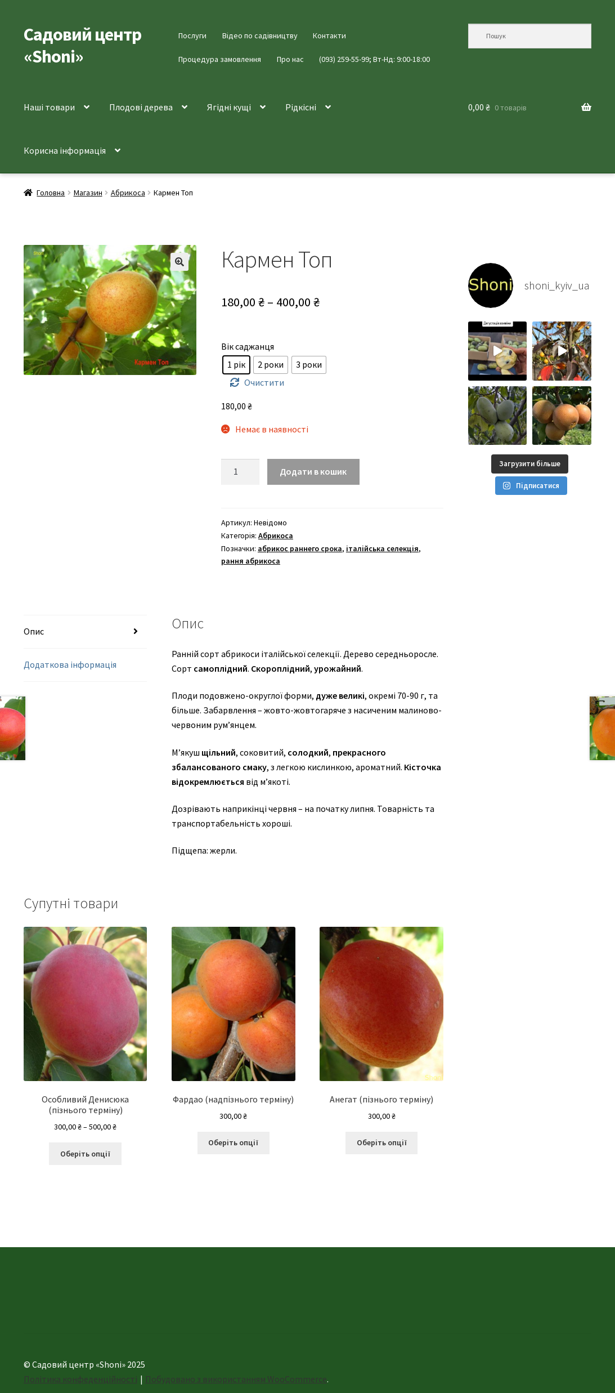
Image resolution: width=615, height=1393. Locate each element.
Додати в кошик (313, 471)
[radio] (236, 364)
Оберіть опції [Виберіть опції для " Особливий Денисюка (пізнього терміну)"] (85, 1154)
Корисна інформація (65, 150)
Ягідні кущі (229, 107)
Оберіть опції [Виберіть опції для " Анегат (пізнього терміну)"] (382, 1142)
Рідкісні (300, 107)
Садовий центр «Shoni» (82, 45)
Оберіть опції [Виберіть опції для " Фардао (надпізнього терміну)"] (233, 1142)
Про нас (290, 59)
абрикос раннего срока (300, 548)
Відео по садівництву (260, 35)
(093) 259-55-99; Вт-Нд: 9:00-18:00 (374, 59)
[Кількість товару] (240, 472)
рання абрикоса (250, 561)
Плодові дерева (141, 107)
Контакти (329, 35)
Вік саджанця (247, 346)
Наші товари (49, 107)
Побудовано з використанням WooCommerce (236, 1379)
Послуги (192, 35)
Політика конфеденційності (80, 1379)
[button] (179, 262)
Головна (51, 192)
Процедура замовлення (219, 59)
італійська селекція (382, 548)
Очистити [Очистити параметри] (264, 382)
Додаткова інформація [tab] (70, 664)
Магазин (88, 192)
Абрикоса (128, 192)
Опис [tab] (34, 631)
